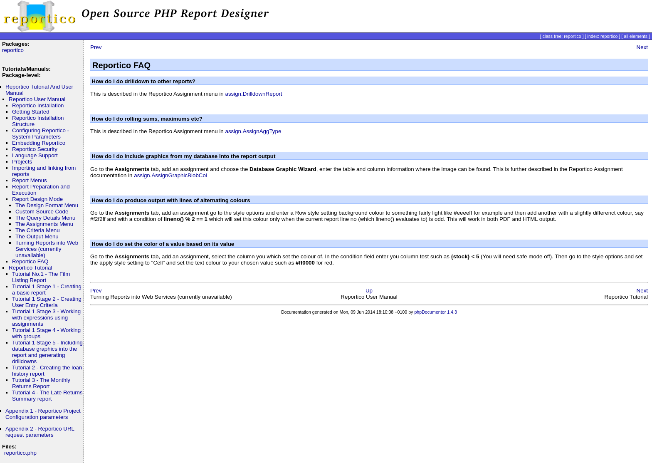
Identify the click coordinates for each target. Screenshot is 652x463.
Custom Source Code (41, 211)
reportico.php (20, 453)
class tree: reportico (562, 36)
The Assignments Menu (44, 224)
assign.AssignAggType (253, 131)
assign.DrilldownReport (253, 94)
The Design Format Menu (46, 205)
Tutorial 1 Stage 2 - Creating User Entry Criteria (47, 302)
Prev (95, 47)
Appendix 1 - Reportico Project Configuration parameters (43, 414)
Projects (22, 161)
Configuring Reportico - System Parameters (40, 133)
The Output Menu (37, 236)
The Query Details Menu (45, 218)
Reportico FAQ (30, 261)
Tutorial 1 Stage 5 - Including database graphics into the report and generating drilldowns (47, 351)
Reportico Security (34, 149)
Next (642, 47)
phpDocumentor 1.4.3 (435, 311)
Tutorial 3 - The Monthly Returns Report (41, 383)
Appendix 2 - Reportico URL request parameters (39, 432)
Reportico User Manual (37, 99)
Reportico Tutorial (30, 268)
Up (369, 290)
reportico (13, 50)
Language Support (35, 155)
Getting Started (30, 112)
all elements (635, 36)
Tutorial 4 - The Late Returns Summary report (47, 395)
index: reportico (603, 36)
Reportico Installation (38, 105)
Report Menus (29, 180)
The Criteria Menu (37, 230)
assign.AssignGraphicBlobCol (170, 175)
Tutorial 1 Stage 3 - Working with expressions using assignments (46, 317)
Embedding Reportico (38, 143)
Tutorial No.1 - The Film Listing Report (41, 277)
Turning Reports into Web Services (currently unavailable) (46, 249)
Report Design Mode (37, 199)
